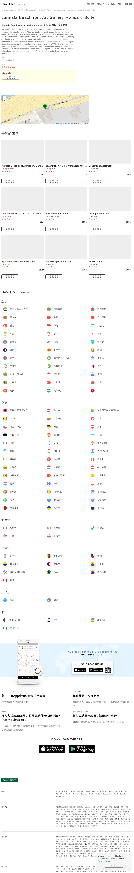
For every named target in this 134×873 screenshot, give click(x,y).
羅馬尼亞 (124, 819)
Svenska (123, 794)
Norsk (116, 794)
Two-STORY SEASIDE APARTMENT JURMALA (26, 214)
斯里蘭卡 (86, 809)
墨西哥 (113, 821)
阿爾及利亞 (72, 826)
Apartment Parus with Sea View (18, 261)
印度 (122, 807)
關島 (65, 826)
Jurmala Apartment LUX (58, 261)
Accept (114, 866)
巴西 (115, 824)
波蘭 (111, 819)
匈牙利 (96, 816)
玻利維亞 (70, 824)
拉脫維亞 (70, 819)
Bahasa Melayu (102, 791)
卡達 (62, 812)
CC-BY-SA (85, 123)
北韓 (119, 812)
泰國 (84, 812)
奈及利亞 (94, 826)
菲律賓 (123, 809)
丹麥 (120, 814)
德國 (115, 814)
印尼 (110, 807)
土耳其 (96, 812)
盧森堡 (63, 819)
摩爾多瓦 (78, 819)
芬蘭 (66, 816)
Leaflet (58, 123)
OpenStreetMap (68, 123)
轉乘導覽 (90, 4)
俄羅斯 (100, 821)
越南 (106, 812)
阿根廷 (63, 824)
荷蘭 (101, 819)
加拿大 (107, 821)
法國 (71, 816)
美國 (125, 821)
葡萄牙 (117, 819)
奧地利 (64, 814)
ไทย (93, 791)
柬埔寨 (63, 809)
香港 (105, 807)
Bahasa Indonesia (115, 791)
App (119, 4)
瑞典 (63, 821)
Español (91, 794)
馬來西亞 (116, 809)
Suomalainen (107, 794)
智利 (76, 824)
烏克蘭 (94, 821)
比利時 (87, 814)
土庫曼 (90, 812)
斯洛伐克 (79, 821)
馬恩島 (119, 816)
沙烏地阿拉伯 (69, 812)
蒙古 (97, 809)
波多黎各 (91, 824)
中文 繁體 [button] (128, 4)
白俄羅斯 (87, 821)
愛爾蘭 (112, 816)
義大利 (125, 816)
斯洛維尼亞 (71, 821)
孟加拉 (87, 807)
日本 (57, 809)
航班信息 (111, 4)
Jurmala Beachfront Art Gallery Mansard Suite (48, 17)
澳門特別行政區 (106, 809)
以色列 (116, 807)
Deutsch (84, 794)
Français (76, 794)
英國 (76, 816)
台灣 (101, 812)
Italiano (98, 794)
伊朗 (127, 807)
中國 (93, 807)
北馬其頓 (95, 819)
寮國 (79, 809)
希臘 (90, 816)
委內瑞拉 (122, 824)
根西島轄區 (84, 816)
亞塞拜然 (80, 807)
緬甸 (92, 809)
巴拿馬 (120, 821)
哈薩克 (74, 809)
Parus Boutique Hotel (57, 214)
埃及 (79, 826)
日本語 (58, 791)
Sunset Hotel (96, 261)
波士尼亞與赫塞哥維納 (75, 814)
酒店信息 (100, 4)
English (64, 791)
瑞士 (101, 814)
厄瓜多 (97, 824)
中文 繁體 (72, 791)
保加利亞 (95, 814)
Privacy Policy (104, 861)
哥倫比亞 (83, 824)
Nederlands (60, 796)
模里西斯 (86, 826)
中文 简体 (80, 791)
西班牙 (61, 816)
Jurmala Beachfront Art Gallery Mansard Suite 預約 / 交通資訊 (34, 25)
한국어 (88, 791)
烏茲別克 (113, 812)
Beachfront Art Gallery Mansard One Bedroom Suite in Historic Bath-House (86, 166)
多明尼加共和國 (107, 824)
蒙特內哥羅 (86, 819)
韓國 (68, 809)
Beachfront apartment (100, 166)
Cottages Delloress (99, 214)
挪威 (106, 819)
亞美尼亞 (72, 807)
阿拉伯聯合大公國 (62, 807)
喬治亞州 (100, 807)
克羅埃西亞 (104, 816)
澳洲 (60, 826)
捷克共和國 (108, 814)
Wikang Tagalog (65, 794)
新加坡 (78, 812)
